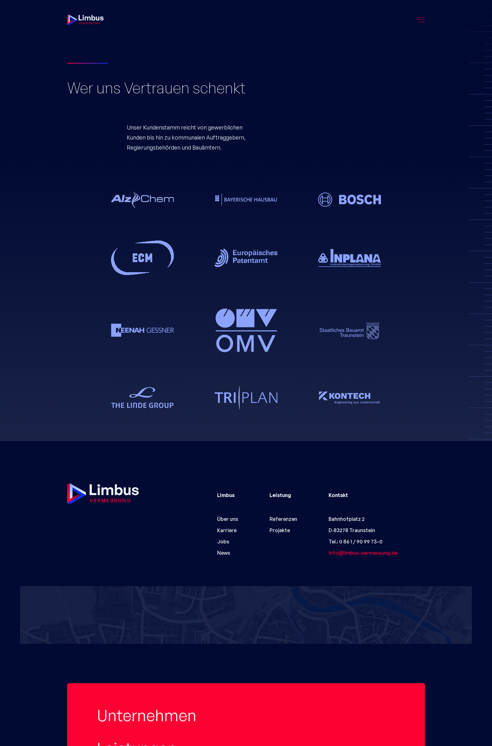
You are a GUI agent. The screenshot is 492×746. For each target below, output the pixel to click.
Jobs (223, 541)
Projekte (127, 717)
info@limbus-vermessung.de (363, 553)
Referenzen (283, 519)
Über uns (227, 519)
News (223, 553)
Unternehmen (146, 652)
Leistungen (137, 684)
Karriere (227, 530)
